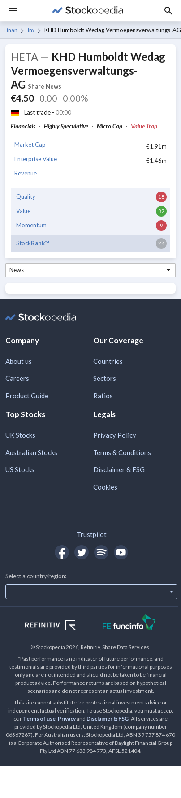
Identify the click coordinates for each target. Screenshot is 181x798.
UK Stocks (20, 435)
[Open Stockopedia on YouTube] (121, 552)
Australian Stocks (31, 452)
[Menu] (12, 11)
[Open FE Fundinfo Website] (129, 623)
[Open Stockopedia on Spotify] (101, 552)
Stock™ (32, 243)
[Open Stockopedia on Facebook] (62, 552)
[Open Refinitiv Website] (60, 626)
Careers (17, 378)
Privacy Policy (114, 435)
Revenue (25, 173)
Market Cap (30, 144)
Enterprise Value (35, 158)
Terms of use (39, 718)
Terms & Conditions (122, 452)
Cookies (105, 487)
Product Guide (26, 396)
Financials (10, 30)
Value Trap (144, 126)
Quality (25, 196)
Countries (108, 361)
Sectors (104, 378)
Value (23, 210)
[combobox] (90, 270)
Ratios (103, 396)
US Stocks (19, 469)
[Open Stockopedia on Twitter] (81, 552)
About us (18, 361)
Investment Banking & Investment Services (30, 30)
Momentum (31, 225)
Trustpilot (92, 534)
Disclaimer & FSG (119, 469)
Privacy (67, 718)
